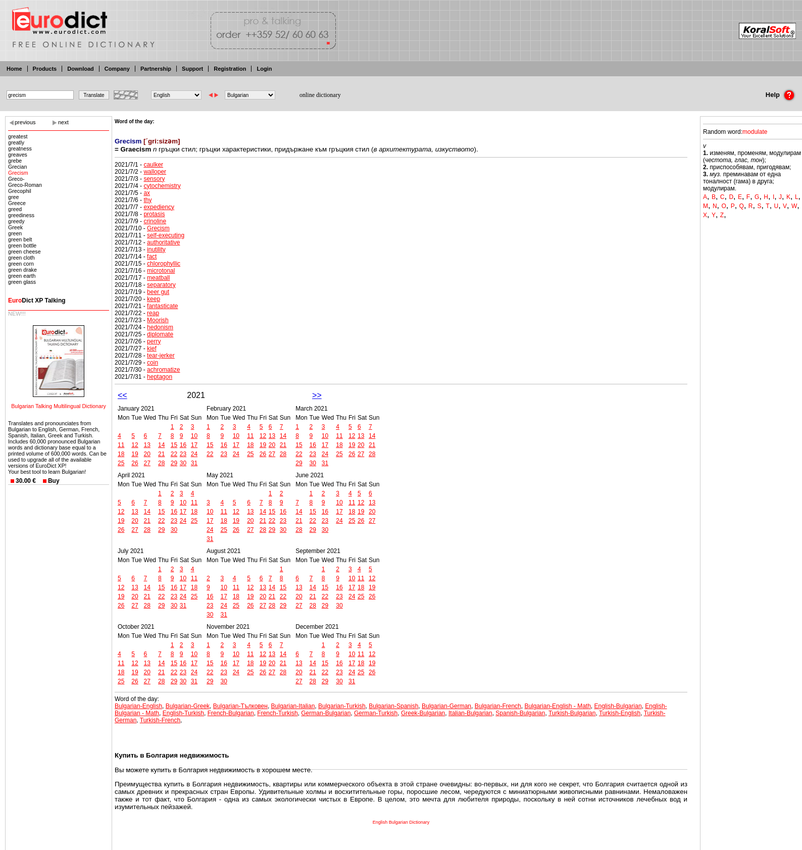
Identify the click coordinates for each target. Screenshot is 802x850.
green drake (22, 270)
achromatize (163, 369)
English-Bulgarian (618, 706)
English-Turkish (183, 713)
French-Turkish (277, 713)
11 (121, 444)
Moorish (158, 320)
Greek (15, 227)
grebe (15, 161)
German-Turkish (375, 713)
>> (317, 395)
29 (174, 463)
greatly (16, 142)
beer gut (158, 291)
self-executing (165, 235)
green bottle (22, 245)
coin (152, 362)
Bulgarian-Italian (293, 706)
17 (194, 444)
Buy (54, 480)
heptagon (159, 376)
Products (45, 69)
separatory (161, 284)
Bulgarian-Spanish (393, 706)
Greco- (16, 179)
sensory (154, 178)
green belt (20, 239)
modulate (754, 131)
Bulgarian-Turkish (342, 706)
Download (80, 69)
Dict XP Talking (37, 300)
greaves (17, 155)
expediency (158, 207)
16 (183, 444)
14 (161, 444)
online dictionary (320, 94)
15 (174, 444)
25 (121, 463)
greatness (20, 148)
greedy (16, 221)
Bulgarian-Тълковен (240, 706)
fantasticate (162, 306)
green (15, 233)
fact (152, 256)
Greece (17, 203)
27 (147, 463)
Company (117, 69)
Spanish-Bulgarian (520, 713)
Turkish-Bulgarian (572, 713)
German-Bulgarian (325, 713)
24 (194, 454)
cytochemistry (161, 185)
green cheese (24, 251)
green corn (21, 264)
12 (134, 444)
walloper (154, 171)
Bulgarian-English (138, 706)
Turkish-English (619, 713)
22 (174, 454)
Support (192, 69)
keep (153, 299)
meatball (158, 277)
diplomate (160, 334)
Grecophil (19, 191)
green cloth (21, 258)
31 (194, 463)
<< (122, 395)
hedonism (160, 327)
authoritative (163, 242)
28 (161, 463)
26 (134, 463)
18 (121, 454)
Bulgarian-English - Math (557, 706)
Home (14, 69)
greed (15, 209)
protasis (154, 214)
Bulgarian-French (498, 706)
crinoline (154, 221)
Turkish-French (160, 720)
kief (152, 348)
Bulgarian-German (446, 706)
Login (264, 69)
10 (194, 435)
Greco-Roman (25, 185)
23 (183, 454)
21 (161, 454)
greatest (18, 136)
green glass (22, 282)
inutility (156, 249)
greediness (21, 215)
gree (13, 197)
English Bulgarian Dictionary (401, 822)
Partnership (155, 69)
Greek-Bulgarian (423, 713)
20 (147, 454)
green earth (22, 276)
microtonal (161, 270)
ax (146, 192)
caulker (153, 164)
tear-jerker (161, 355)
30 (183, 463)
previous (25, 122)
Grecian (17, 167)
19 (134, 454)
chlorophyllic (163, 263)
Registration (230, 69)
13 (147, 444)
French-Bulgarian (231, 713)
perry (154, 341)
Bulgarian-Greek (188, 706)
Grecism (18, 173)
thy (147, 200)
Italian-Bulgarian (470, 713)
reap (153, 313)
